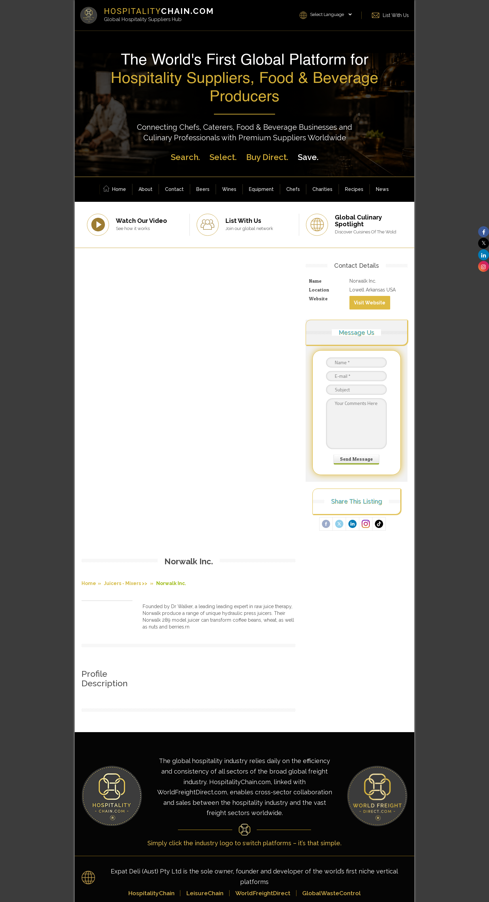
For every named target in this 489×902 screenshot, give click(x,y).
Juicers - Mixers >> (125, 290)
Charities (322, 189)
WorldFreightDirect (263, 708)
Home (114, 189)
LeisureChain (203, 708)
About (145, 189)
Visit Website (371, 302)
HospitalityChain (147, 708)
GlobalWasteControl (335, 708)
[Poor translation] (19, 801)
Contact (174, 189)
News (382, 189)
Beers (203, 189)
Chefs (293, 189)
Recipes (354, 189)
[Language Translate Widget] (331, 14)
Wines (229, 189)
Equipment (261, 189)
